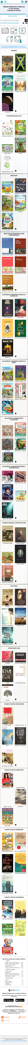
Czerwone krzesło (8, 981)
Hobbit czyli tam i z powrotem (10, 976)
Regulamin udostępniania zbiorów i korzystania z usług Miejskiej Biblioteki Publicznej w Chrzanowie (14, 46)
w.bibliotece (13, 1010)
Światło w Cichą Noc (8, 971)
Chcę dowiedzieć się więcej (7, 1040)
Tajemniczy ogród (8, 984)
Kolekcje (17, 23)
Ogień (6, 979)
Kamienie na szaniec (8, 966)
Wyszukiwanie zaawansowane (7, 23)
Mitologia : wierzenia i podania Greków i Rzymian (13, 962)
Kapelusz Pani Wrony (8, 982)
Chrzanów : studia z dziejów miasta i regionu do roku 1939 (15, 967)
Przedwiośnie (7, 983)
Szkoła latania (7, 972)
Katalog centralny (12, 16)
